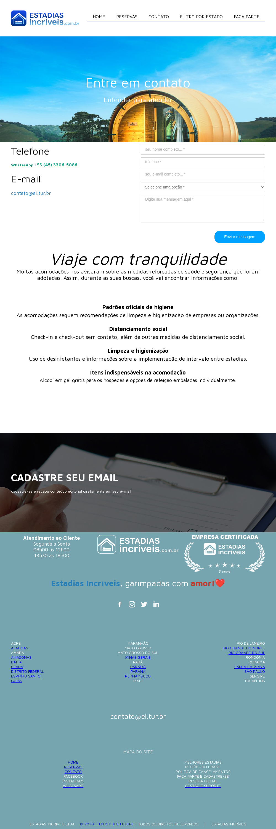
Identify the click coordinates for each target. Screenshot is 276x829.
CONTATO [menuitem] (158, 16)
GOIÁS (16, 680)
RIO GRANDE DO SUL (247, 652)
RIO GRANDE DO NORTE (244, 647)
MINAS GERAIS (138, 657)
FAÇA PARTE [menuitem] (246, 16)
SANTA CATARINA (249, 666)
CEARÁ (17, 666)
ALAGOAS (19, 647)
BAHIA (16, 662)
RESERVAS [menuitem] (126, 16)
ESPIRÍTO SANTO (26, 676)
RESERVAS (73, 766)
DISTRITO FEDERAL (27, 671)
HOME (73, 762)
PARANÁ (138, 671)
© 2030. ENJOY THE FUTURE (107, 824)
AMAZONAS (21, 657)
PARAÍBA (138, 666)
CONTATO (73, 771)
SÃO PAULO (255, 671)
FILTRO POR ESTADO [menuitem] (201, 16)
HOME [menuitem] (99, 16)
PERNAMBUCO (138, 676)
